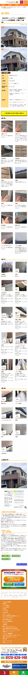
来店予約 (23, 673)
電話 (5, 672)
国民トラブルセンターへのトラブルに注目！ (11, 629)
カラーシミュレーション (7, 640)
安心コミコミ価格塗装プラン (8, 621)
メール (14, 673)
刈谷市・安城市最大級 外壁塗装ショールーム (11, 615)
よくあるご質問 (6, 607)
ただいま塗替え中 (6, 605)
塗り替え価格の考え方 (7, 619)
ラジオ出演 (5, 622)
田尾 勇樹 (8, 532)
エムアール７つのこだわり (8, 617)
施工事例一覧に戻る (21, 564)
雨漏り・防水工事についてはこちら (10, 636)
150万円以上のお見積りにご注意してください (12, 635)
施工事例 (4, 603)
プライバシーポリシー (7, 614)
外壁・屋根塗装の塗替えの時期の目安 (10, 628)
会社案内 (4, 608)
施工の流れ (5, 638)
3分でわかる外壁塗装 (7, 601)
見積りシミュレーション (7, 642)
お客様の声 (5, 624)
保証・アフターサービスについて (9, 626)
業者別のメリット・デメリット (9, 631)
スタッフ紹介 (5, 610)
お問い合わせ (5, 612)
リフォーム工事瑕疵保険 (7, 633)
